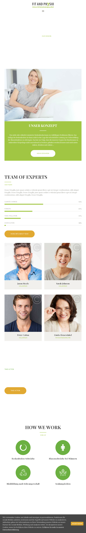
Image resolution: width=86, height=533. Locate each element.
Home (37, 36)
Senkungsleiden (62, 484)
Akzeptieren (77, 524)
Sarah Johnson (63, 283)
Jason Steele (23, 283)
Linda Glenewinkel (63, 335)
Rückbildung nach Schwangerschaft (23, 484)
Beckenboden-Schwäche (23, 458)
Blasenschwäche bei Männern (63, 458)
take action (15, 390)
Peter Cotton (23, 335)
